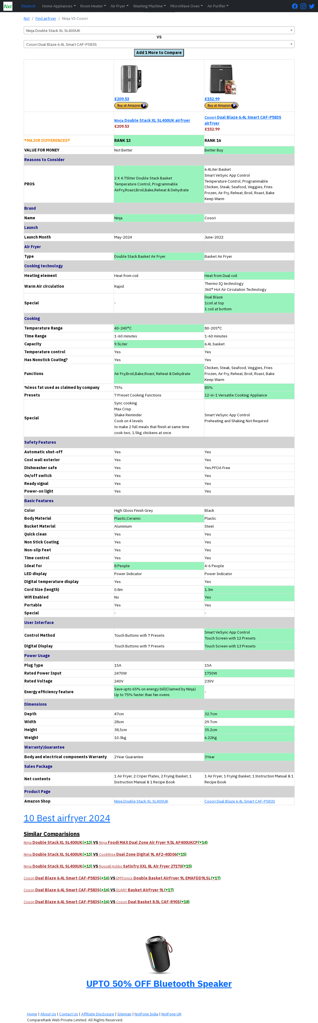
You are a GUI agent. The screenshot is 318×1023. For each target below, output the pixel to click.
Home (32, 1014)
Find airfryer (46, 18)
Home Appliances (57, 5)
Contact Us (68, 1014)
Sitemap (124, 1014)
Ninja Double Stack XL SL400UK (141, 801)
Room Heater (91, 5)
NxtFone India (146, 1014)
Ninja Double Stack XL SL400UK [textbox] (53, 30)
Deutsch (28, 5)
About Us (48, 1014)
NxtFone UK (171, 1014)
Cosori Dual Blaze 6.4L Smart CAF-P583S (240, 801)
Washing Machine (148, 5)
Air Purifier (216, 5)
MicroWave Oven (184, 5)
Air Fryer (118, 5)
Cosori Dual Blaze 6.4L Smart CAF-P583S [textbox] (61, 44)
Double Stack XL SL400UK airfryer (152, 120)
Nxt (27, 18)
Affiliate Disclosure (97, 1014)
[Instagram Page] (305, 6)
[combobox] (159, 30)
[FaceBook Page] (296, 6)
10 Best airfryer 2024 (67, 818)
